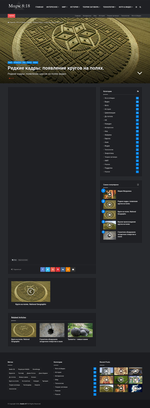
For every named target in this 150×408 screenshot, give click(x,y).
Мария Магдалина (124, 191)
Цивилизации (110, 113)
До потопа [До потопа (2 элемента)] (12, 377)
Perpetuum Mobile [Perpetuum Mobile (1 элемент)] (23, 369)
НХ (106, 120)
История (74, 7)
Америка (108, 135)
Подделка (108, 168)
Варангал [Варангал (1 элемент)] (12, 373)
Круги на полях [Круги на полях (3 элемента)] (14, 381)
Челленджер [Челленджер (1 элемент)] (27, 385)
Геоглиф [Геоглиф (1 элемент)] (21, 373)
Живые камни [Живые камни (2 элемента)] (23, 377)
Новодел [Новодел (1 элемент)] (36, 381)
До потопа (109, 116)
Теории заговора (91, 7)
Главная (39, 7)
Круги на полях (23, 260)
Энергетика (109, 153)
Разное (29, 62)
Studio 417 (23, 404)
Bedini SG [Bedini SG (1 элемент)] (12, 369)
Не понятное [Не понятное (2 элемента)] (26, 381)
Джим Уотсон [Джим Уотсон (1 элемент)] (31, 373)
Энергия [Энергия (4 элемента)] (37, 385)
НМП (106, 161)
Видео (29, 22)
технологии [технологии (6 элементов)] (12, 389)
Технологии (108, 7)
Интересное (52, 7)
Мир (64, 7)
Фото (107, 105)
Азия (106, 142)
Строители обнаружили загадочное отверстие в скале (127, 234)
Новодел (108, 124)
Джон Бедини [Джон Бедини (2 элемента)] (43, 373)
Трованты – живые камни (78, 339)
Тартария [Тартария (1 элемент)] (45, 381)
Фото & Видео (125, 7)
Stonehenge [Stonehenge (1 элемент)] (36, 369)
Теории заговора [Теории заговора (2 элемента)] (14, 385)
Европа (107, 138)
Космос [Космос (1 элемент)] (33, 377)
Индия (107, 146)
